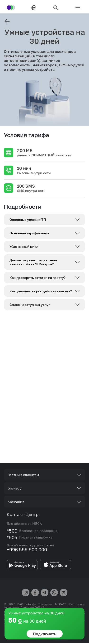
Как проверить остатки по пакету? (37, 278)
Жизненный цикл (23, 247)
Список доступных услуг (29, 305)
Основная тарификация (29, 233)
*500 (12, 531)
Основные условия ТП (27, 219)
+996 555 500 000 (27, 549)
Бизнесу (14, 488)
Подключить (44, 633)
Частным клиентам (23, 475)
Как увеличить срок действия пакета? (40, 291)
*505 (12, 537)
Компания (16, 502)
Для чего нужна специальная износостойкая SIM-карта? (33, 262)
